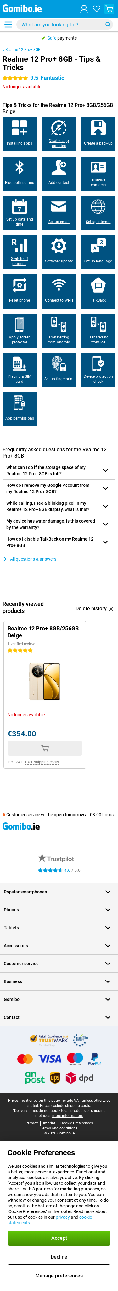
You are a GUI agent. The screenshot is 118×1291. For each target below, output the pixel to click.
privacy (63, 1217)
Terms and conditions (59, 1128)
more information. (67, 1115)
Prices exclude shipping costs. (65, 1105)
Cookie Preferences (76, 1123)
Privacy (31, 1123)
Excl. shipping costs (42, 762)
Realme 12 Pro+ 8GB (22, 49)
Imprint (49, 1123)
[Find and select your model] (64, 24)
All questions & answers (29, 559)
